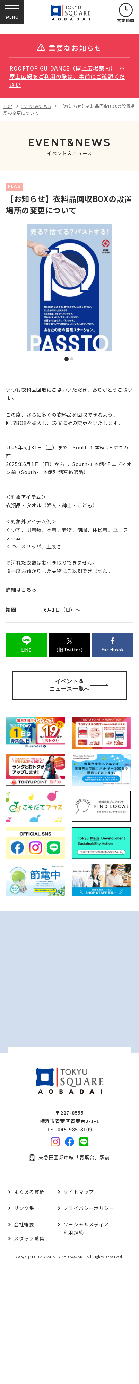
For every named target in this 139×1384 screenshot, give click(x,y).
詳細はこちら (21, 589)
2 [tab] (72, 359)
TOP (7, 106)
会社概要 (24, 1224)
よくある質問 (29, 1191)
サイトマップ (78, 1191)
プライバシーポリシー (88, 1208)
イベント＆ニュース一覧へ (78, 685)
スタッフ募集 (29, 1238)
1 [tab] (66, 359)
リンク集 (24, 1208)
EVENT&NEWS (36, 106)
